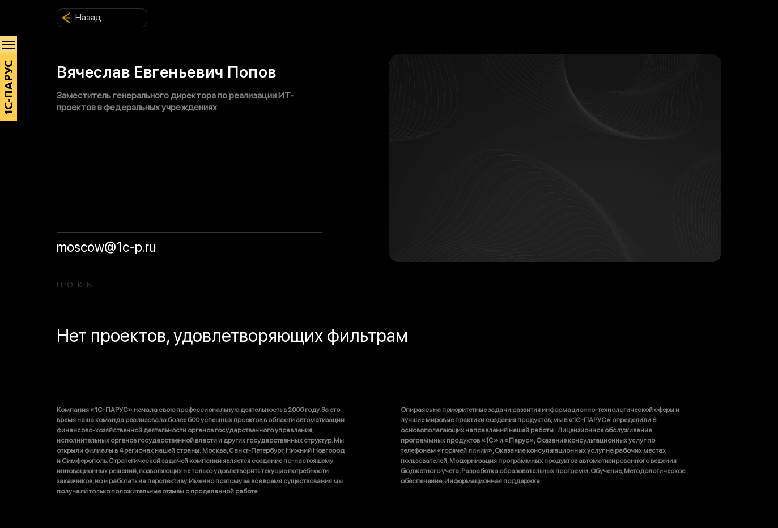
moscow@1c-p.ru (106, 247)
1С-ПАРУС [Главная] (9, 87)
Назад (81, 17)
